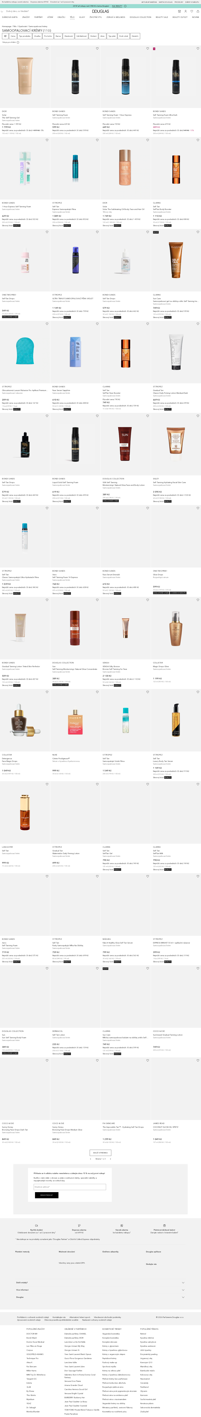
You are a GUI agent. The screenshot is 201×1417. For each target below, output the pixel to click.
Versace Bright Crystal (73, 1393)
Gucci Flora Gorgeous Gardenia (78, 1358)
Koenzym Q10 (146, 1362)
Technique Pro (33, 1358)
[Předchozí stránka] (90, 1159)
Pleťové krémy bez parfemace (114, 1379)
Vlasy (82, 17)
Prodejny (179, 2)
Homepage (6, 26)
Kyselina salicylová (148, 1342)
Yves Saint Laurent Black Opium (77, 1354)
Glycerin (143, 1391)
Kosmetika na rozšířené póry (114, 1412)
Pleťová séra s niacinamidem (114, 1399)
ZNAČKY (26, 17)
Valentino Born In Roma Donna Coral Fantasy (80, 1376)
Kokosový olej (146, 1375)
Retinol (143, 1334)
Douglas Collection (140, 17)
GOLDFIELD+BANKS (35, 1354)
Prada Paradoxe (71, 1414)
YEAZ (29, 1403)
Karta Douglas (166, 2)
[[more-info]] (11, 42)
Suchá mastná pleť (148, 1399)
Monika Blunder (33, 1412)
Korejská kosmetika (110, 1338)
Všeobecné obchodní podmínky (107, 1317)
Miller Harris (32, 1371)
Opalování (22, 26)
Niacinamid (145, 1379)
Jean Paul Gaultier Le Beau (75, 1402)
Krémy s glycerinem (110, 1346)
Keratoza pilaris (146, 1403)
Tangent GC (32, 1379)
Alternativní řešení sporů (79, 1317)
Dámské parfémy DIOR (74, 1338)
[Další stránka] (110, 1159)
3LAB (29, 1387)
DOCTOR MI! (32, 1334)
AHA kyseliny (145, 1350)
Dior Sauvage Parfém (73, 1371)
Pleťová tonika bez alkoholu (114, 1383)
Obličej (61, 17)
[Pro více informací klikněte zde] (125, 6)
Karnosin (144, 1395)
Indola (29, 1383)
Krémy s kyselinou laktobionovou (116, 1375)
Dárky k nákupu (192, 2)
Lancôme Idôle (70, 1362)
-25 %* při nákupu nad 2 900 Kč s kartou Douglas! (91, 6)
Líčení (50, 17)
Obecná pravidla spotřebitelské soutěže (61, 1320)
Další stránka (100, 1153)
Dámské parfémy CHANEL (75, 1334)
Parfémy (38, 17)
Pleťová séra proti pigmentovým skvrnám (119, 1391)
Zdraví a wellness (116, 17)
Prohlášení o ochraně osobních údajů (33, 1317)
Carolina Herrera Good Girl (75, 1389)
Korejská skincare (109, 1342)
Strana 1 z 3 (100, 1159)
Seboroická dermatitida (150, 1407)
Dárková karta (10, 17)
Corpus (30, 1350)
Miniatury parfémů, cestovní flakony (117, 1407)
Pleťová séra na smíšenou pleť (115, 1395)
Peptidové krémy (109, 1358)
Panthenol (144, 1387)
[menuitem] (11, 17)
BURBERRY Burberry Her (74, 1398)
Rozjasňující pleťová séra (112, 1387)
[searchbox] (25, 11)
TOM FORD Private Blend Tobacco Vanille (81, 1410)
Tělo (72, 17)
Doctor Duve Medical (35, 1342)
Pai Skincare (32, 1367)
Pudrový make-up (109, 1362)
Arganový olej (146, 1358)
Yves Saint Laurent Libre (74, 1367)
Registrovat (47, 1195)
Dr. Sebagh (31, 1407)
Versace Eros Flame (72, 1381)
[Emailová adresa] (70, 1187)
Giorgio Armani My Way (74, 1346)
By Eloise (30, 1391)
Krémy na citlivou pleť (111, 1371)
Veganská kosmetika (111, 1334)
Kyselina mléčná (147, 1338)
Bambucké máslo (147, 1371)
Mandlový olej (146, 1367)
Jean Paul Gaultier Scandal (75, 1406)
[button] (100, 1282)
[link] (25, 90)
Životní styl (96, 17)
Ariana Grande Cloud (73, 1385)
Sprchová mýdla (109, 1367)
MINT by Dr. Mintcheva (36, 1375)
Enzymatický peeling (148, 1354)
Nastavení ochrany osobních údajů (97, 1320)
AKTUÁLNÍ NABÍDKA (149, 2)
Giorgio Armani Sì (71, 1350)
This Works (31, 1395)
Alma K (29, 1362)
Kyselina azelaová (147, 1346)
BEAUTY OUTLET (180, 17)
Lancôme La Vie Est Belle (75, 1342)
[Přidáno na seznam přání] (47, 48)
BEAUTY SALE (162, 17)
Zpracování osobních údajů (29, 1320)
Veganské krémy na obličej (113, 1403)
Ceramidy (144, 1383)
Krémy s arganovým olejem (113, 1354)
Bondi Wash (32, 1338)
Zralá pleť (144, 1412)
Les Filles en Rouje (34, 1346)
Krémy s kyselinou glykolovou (114, 1350)
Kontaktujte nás (59, 1317)
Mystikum (30, 1399)
